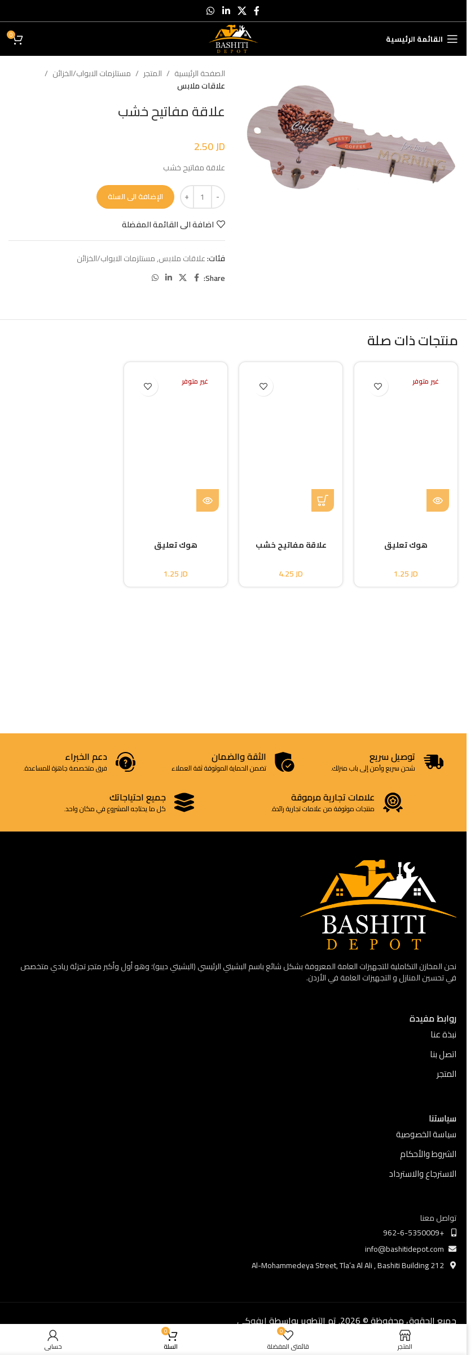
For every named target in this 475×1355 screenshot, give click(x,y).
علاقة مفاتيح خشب (291, 545)
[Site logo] (233, 38)
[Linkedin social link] (226, 10)
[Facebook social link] (256, 10)
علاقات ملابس (201, 86)
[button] (322, 500)
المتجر (152, 73)
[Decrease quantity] (218, 197)
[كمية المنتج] (202, 197)
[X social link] (242, 10)
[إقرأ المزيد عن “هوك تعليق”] (437, 500)
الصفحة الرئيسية (199, 73)
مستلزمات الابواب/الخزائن (91, 73)
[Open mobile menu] (422, 39)
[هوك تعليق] (406, 441)
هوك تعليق (406, 545)
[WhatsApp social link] (210, 10)
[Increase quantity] (187, 197)
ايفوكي (252, 1320)
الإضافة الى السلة (135, 196)
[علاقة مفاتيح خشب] (291, 441)
